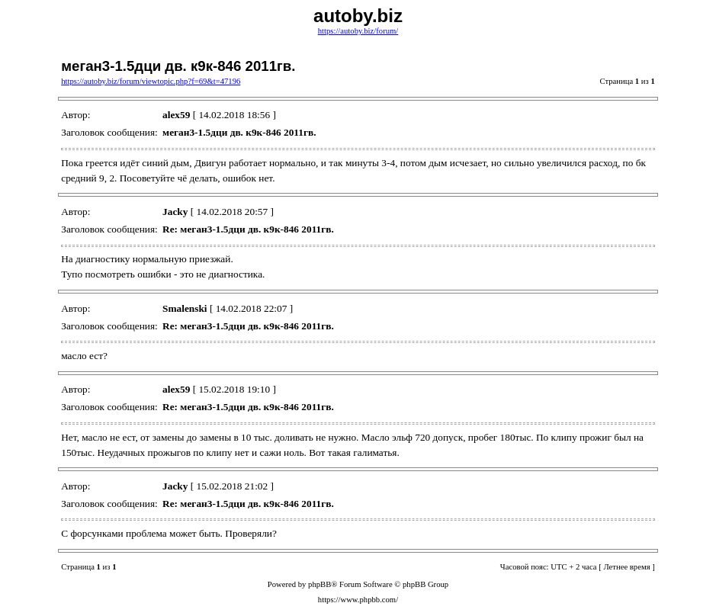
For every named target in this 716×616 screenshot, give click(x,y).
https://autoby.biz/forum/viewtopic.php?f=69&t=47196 (150, 81)
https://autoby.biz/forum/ (358, 31)
